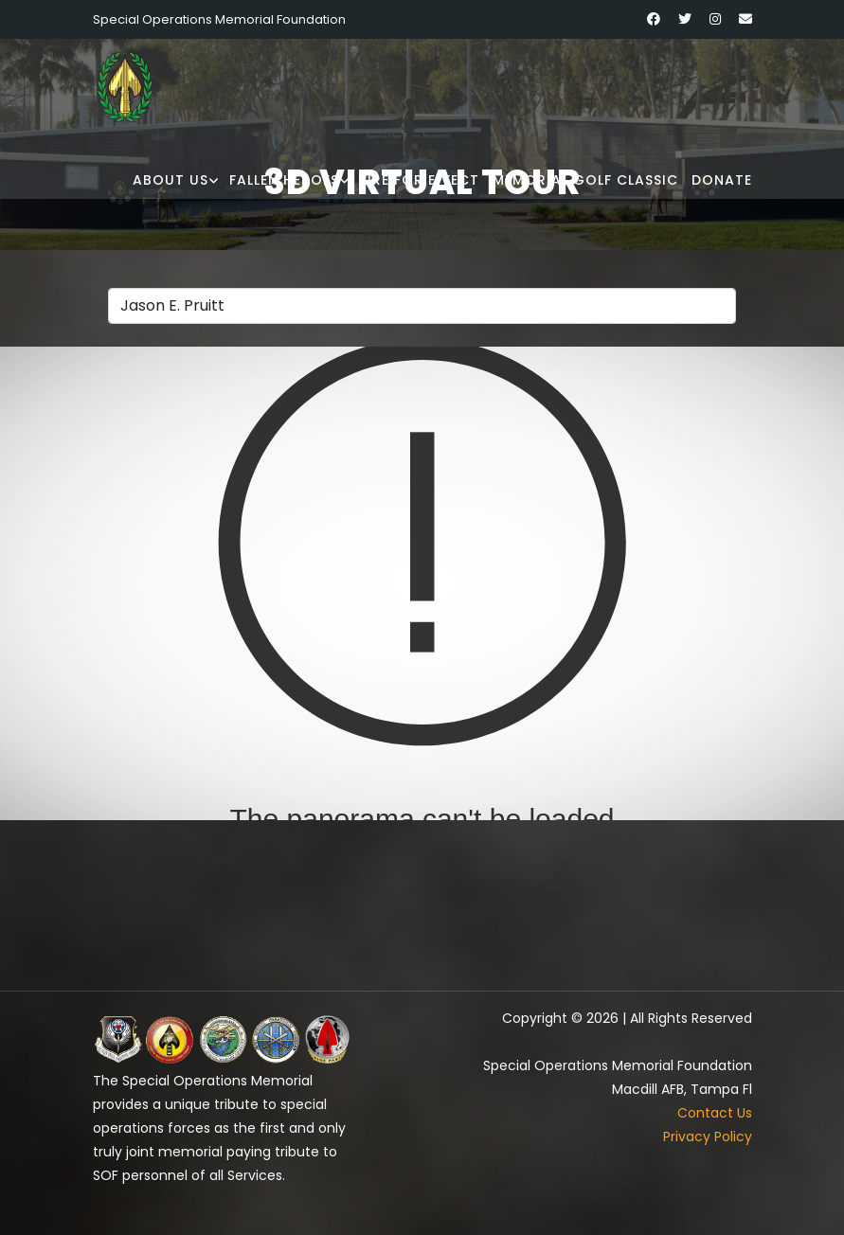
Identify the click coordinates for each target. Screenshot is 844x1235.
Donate (721, 179)
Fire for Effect (419, 179)
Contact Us (714, 1112)
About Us (170, 179)
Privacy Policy (707, 1136)
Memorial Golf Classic (585, 179)
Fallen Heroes (284, 179)
